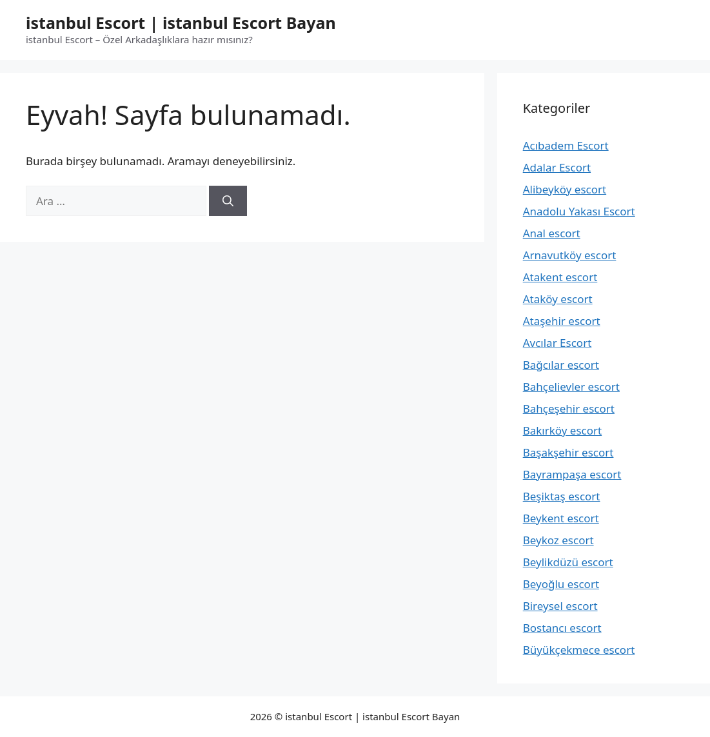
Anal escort (551, 233)
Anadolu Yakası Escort (579, 211)
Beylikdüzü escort (568, 562)
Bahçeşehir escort (569, 408)
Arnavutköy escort (569, 255)
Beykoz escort (558, 540)
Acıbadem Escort (566, 145)
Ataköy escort (558, 298)
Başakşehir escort (568, 452)
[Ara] (228, 201)
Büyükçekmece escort (579, 649)
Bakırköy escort (562, 430)
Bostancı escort (562, 627)
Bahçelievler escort (571, 386)
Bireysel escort (560, 605)
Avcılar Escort (557, 342)
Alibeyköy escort (564, 189)
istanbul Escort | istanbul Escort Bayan (181, 23)
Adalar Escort (557, 167)
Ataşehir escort (561, 320)
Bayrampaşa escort (572, 474)
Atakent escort (560, 277)
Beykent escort (561, 518)
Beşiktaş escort (561, 496)
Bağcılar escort (561, 364)
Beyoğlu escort (561, 583)
